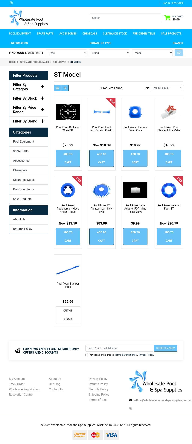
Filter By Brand (28, 121)
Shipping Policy (99, 394)
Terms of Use (98, 400)
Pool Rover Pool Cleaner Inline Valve (169, 129)
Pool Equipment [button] (20, 33)
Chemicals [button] (90, 33)
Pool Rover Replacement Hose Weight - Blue (68, 208)
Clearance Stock (115, 33)
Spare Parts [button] (45, 33)
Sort (146, 88)
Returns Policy (22, 229)
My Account (17, 379)
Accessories (21, 160)
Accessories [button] (68, 33)
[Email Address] (119, 348)
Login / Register (173, 3)
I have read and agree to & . (119, 355)
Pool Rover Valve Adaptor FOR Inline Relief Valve (135, 208)
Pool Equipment (23, 141)
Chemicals (20, 170)
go (179, 52)
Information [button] (19, 43)
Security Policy (98, 389)
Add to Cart (68, 158)
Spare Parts (21, 151)
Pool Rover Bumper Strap (68, 285)
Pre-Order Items (144, 33)
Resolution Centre (21, 394)
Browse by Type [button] (100, 43)
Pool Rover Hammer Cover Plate (135, 129)
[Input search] (123, 18)
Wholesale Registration (24, 389)
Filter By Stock (28, 98)
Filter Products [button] (25, 75)
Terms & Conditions (125, 354)
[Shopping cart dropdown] (173, 17)
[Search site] (159, 18)
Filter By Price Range (28, 109)
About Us (19, 219)
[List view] (65, 88)
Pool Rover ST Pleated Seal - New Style (101, 208)
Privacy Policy (145, 354)
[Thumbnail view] (57, 88)
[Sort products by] (167, 88)
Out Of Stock (67, 314)
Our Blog (54, 384)
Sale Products (171, 33)
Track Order (16, 384)
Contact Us (56, 389)
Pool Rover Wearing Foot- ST (169, 207)
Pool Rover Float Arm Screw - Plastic (101, 129)
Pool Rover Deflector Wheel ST (68, 129)
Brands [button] (178, 43)
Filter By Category (28, 86)
